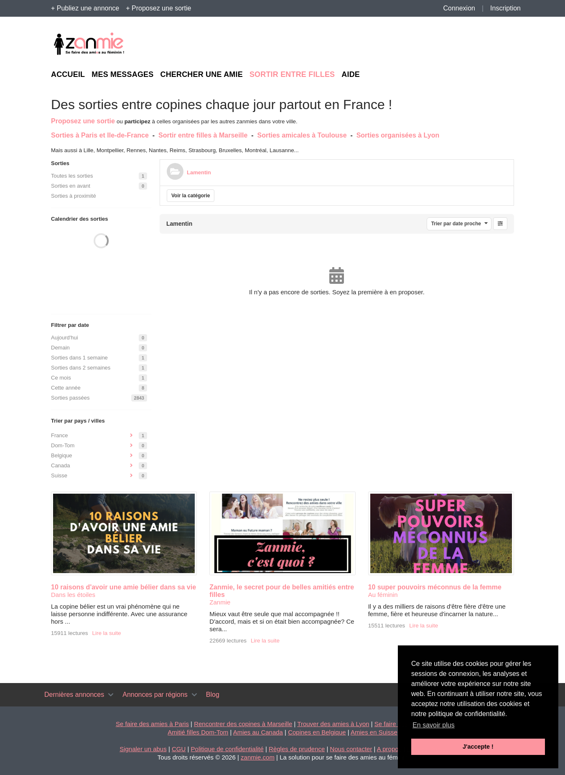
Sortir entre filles (292, 74)
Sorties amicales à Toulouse (302, 135)
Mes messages (122, 74)
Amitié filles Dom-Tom (198, 732)
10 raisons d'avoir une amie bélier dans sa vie (123, 587)
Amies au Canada (258, 732)
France (59, 435)
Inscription (505, 8)
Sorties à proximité (73, 196)
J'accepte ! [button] (478, 746)
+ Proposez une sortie (158, 8)
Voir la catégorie (190, 196)
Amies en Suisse (374, 732)
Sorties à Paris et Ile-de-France (100, 135)
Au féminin (383, 594)
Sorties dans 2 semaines (80, 368)
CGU (179, 748)
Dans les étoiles (73, 594)
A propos (389, 748)
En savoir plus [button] (433, 725)
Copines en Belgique (317, 732)
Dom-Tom (62, 445)
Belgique (61, 455)
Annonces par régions (155, 694)
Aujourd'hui (64, 337)
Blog (212, 694)
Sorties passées (70, 398)
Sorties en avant (70, 186)
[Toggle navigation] (111, 695)
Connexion (459, 8)
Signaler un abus (143, 748)
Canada (60, 465)
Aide (350, 74)
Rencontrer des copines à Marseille (243, 723)
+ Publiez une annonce (85, 8)
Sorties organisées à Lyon (398, 135)
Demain (60, 347)
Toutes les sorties (72, 176)
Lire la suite (106, 633)
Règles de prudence (297, 748)
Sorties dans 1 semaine (79, 357)
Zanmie (219, 602)
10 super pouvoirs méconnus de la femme (434, 587)
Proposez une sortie (83, 121)
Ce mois (61, 378)
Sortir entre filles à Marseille (202, 135)
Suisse (59, 475)
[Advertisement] (437, 44)
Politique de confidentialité (227, 748)
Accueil (68, 74)
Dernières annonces (74, 694)
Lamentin (199, 172)
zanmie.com (258, 757)
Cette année (66, 388)
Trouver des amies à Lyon (333, 723)
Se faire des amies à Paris (152, 723)
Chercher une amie (201, 74)
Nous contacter (351, 748)
